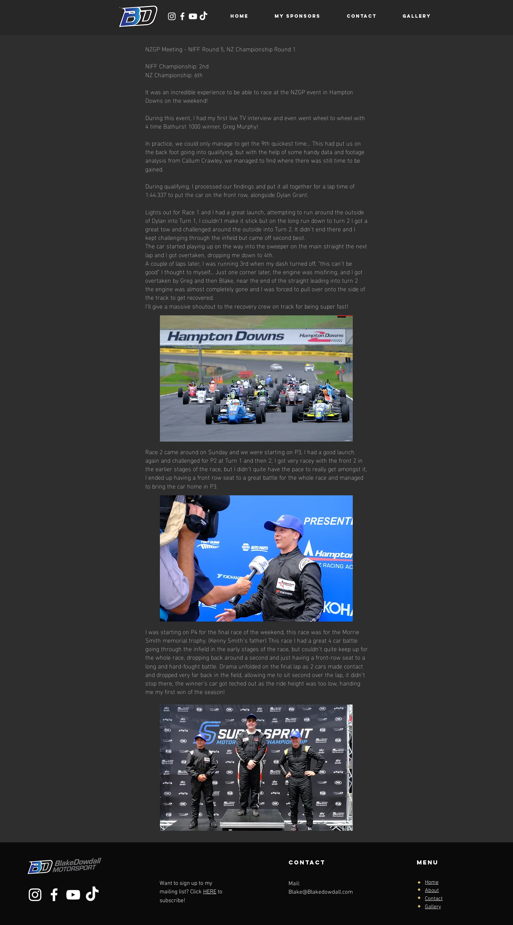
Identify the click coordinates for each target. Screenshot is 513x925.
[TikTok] (203, 16)
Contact (434, 898)
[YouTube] (193, 16)
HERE (209, 892)
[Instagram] (172, 16)
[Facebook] (182, 16)
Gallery (433, 907)
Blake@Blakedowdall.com (320, 892)
